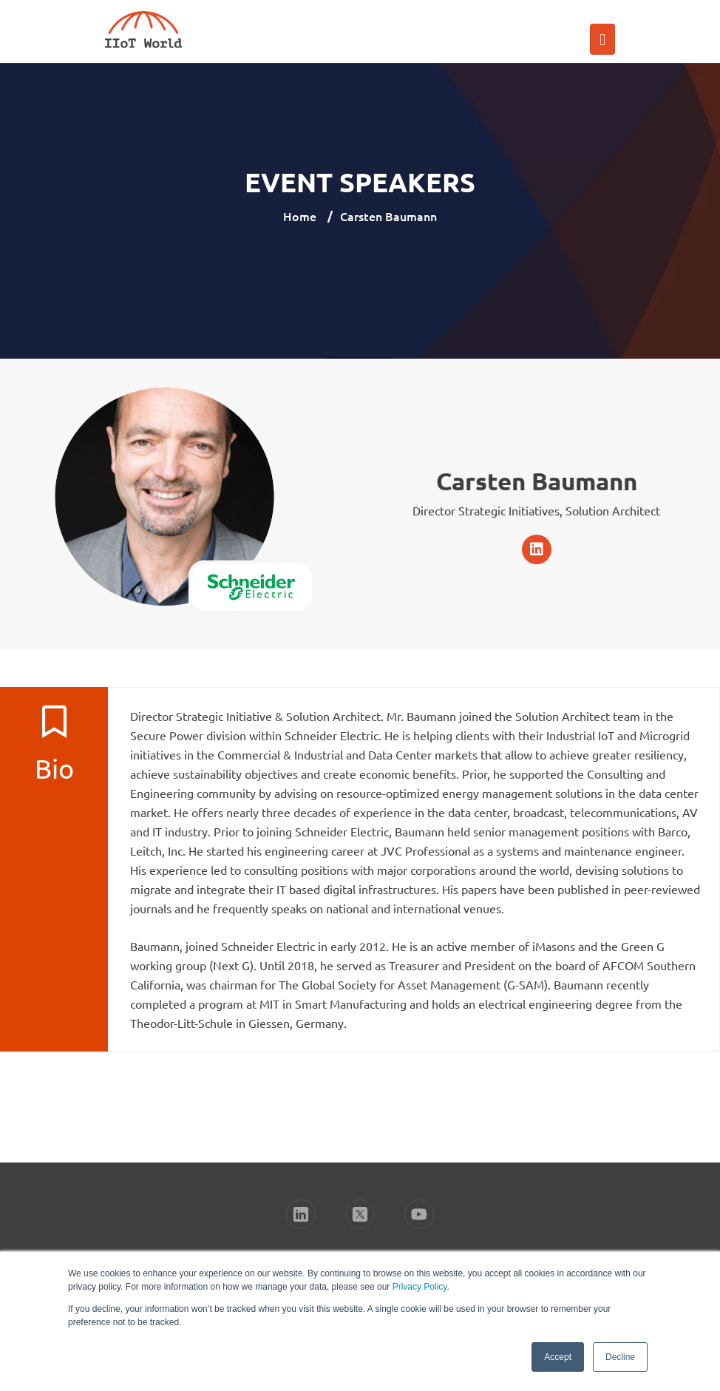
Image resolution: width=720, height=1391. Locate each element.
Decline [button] (620, 1357)
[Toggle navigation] (602, 39)
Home (299, 216)
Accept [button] (557, 1357)
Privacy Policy (420, 1287)
